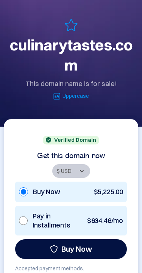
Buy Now (71, 249)
